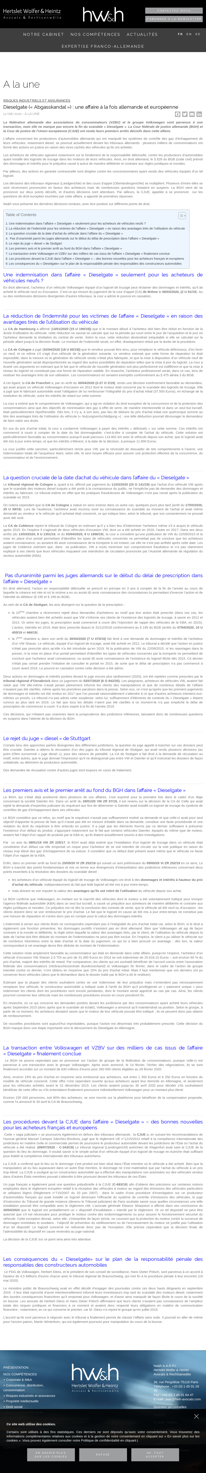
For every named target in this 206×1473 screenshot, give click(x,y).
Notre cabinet (43, 34)
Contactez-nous (174, 10)
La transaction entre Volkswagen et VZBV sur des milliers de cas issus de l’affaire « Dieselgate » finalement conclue (89, 253)
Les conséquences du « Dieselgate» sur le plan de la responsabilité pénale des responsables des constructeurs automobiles (95, 263)
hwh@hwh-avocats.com (183, 1399)
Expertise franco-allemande (103, 46)
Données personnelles (170, 1407)
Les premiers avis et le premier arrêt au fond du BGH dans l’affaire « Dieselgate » (65, 248)
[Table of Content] (182, 215)
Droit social (14, 1407)
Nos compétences (95, 34)
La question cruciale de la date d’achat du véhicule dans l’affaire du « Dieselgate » (66, 233)
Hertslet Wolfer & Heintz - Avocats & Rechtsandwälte (32, 14)
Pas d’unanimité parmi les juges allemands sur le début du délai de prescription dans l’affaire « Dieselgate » (84, 238)
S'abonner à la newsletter (174, 18)
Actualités (142, 34)
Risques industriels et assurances (30, 1395)
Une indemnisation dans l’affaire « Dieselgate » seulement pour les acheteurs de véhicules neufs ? (77, 223)
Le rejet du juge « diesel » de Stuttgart (35, 243)
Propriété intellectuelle (22, 1401)
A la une (32, 114)
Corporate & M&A (19, 1379)
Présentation (15, 1367)
